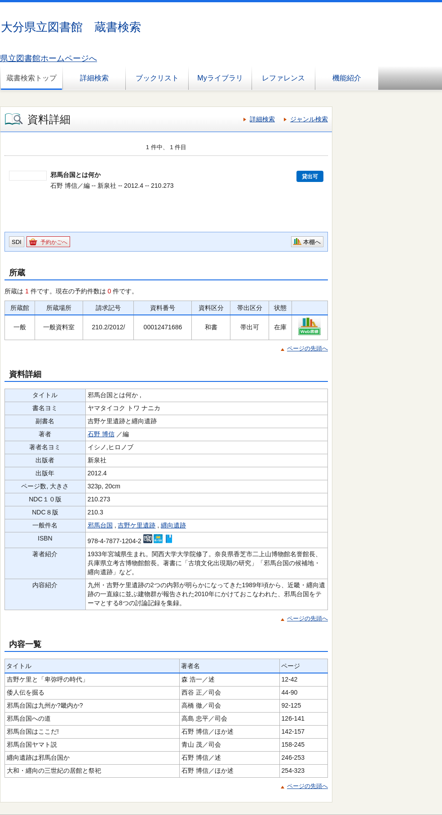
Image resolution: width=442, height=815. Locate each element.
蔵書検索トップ (31, 78)
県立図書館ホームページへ (48, 58)
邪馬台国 (100, 525)
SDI (17, 242)
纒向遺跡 (173, 525)
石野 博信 (101, 434)
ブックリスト (157, 78)
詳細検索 (94, 78)
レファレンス (283, 78)
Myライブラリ (220, 78)
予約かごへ (53, 242)
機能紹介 (346, 78)
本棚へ (312, 242)
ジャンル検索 (309, 119)
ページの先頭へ (307, 348)
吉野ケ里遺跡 (136, 525)
